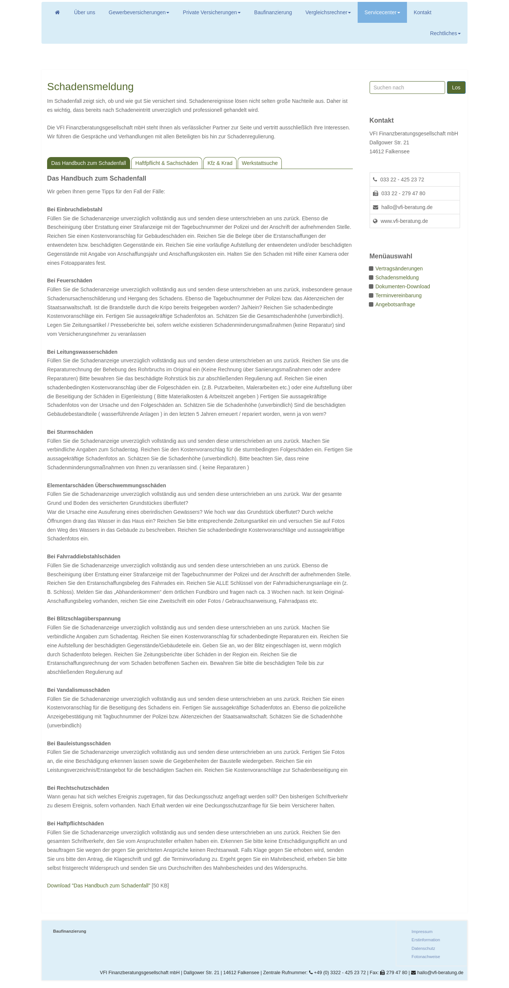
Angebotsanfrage (396, 304)
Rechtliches (445, 33)
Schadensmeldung (397, 277)
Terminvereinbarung (399, 295)
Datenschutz (423, 948)
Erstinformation (425, 940)
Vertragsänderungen (399, 268)
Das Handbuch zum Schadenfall (88, 163)
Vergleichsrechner (328, 12)
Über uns (84, 12)
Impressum (421, 931)
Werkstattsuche (260, 163)
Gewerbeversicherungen (139, 12)
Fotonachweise (425, 956)
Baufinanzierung (273, 12)
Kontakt (422, 12)
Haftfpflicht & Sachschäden (166, 163)
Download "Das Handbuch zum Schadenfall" (98, 886)
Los (456, 87)
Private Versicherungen (212, 12)
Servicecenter (382, 12)
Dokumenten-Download (403, 286)
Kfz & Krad (219, 163)
